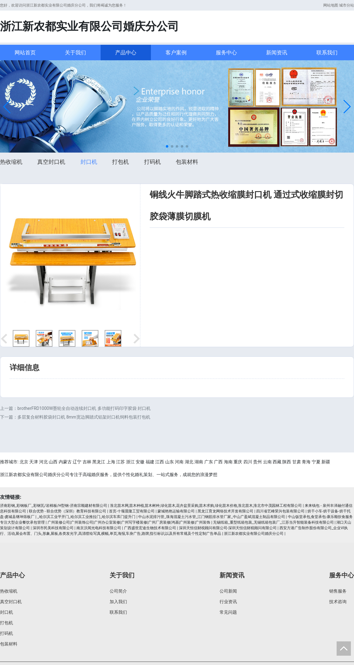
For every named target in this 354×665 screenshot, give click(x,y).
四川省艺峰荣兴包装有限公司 (280, 511)
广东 (208, 461)
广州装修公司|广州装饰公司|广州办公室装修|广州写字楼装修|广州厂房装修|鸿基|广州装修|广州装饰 (129, 522)
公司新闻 (228, 591)
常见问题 (228, 612)
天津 (33, 461)
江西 (159, 461)
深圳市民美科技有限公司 (53, 528)
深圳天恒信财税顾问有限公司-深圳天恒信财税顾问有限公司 (228, 528)
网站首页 (25, 52)
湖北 (189, 461)
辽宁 (77, 461)
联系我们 (327, 52)
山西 (53, 461)
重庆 (238, 461)
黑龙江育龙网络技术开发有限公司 (225, 511)
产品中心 (125, 52)
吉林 (87, 461)
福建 (150, 461)
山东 (169, 461)
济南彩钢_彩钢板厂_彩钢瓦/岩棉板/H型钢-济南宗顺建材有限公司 (53, 505)
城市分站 (346, 5)
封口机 (88, 161)
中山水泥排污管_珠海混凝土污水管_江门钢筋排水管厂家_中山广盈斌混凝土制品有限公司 (211, 517)
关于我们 (75, 52)
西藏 (277, 461)
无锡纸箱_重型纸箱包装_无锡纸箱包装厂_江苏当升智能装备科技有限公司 (273, 522)
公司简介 (118, 591)
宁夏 (316, 461)
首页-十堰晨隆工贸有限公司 (132, 511)
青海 (306, 461)
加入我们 (118, 601)
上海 (111, 461)
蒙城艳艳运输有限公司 (176, 511)
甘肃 (296, 461)
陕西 (286, 461)
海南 (228, 461)
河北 (43, 461)
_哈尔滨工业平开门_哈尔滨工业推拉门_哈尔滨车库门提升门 (86, 517)
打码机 (152, 161)
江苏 (120, 461)
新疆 (325, 461)
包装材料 (187, 161)
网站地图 (330, 5)
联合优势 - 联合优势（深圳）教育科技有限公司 (67, 511)
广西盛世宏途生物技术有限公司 (150, 528)
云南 (267, 461)
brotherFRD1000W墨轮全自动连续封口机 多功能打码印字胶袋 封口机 (84, 408)
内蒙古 (65, 461)
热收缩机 (11, 161)
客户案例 (176, 52)
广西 (218, 461)
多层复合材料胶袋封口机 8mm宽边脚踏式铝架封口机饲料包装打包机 (83, 417)
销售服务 (338, 591)
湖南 (198, 461)
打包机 (120, 161)
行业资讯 (228, 601)
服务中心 (226, 52)
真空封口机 (51, 161)
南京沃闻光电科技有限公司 (98, 528)
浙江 (130, 461)
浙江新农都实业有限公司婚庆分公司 (254, 533)
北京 (24, 461)
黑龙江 (98, 461)
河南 (179, 461)
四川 (247, 461)
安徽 (140, 461)
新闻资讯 (276, 52)
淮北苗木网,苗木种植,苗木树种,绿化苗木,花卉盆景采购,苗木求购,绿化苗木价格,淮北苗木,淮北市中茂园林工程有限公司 (206, 505)
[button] (7, 106)
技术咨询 (338, 601)
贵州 (257, 461)
